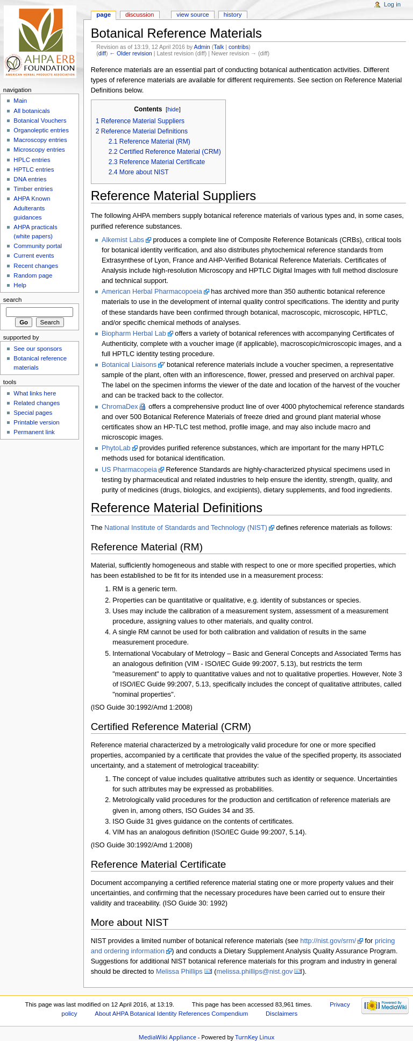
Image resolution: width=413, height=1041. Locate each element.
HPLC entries (31, 160)
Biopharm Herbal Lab (134, 333)
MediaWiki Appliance (167, 1037)
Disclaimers (281, 1013)
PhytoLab (116, 448)
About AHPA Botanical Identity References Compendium (171, 1013)
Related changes (36, 403)
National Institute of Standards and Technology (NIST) (185, 528)
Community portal (37, 246)
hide (173, 109)
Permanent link (33, 432)
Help (19, 285)
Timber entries (33, 189)
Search (12, 299)
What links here (34, 393)
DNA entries (29, 179)
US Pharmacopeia (129, 469)
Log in (392, 4)
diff (102, 53)
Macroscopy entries (40, 140)
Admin (202, 47)
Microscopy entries (39, 149)
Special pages (32, 412)
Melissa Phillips (179, 971)
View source (192, 14)
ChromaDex (120, 406)
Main (20, 100)
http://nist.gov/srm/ (328, 941)
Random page (32, 275)
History (233, 14)
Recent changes (35, 266)
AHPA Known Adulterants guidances (31, 207)
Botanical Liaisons (129, 365)
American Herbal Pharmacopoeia (152, 291)
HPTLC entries (33, 169)
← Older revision (130, 53)
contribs (238, 47)
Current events (33, 255)
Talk (218, 47)
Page (103, 14)
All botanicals (31, 111)
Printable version (36, 422)
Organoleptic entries (41, 130)
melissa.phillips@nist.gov (254, 971)
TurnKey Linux (254, 1037)
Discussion (139, 14)
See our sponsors (37, 348)
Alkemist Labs (123, 240)
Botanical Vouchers (39, 120)
